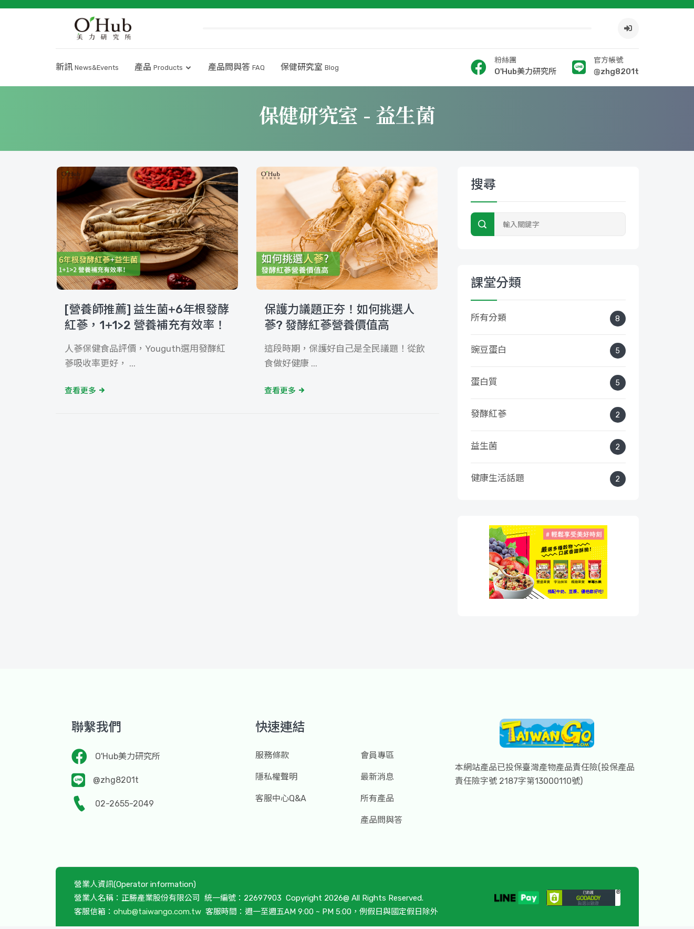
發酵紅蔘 (548, 417)
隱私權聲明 (276, 779)
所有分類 (548, 321)
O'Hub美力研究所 (127, 759)
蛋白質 (548, 385)
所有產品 (377, 801)
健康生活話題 (548, 481)
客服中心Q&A (280, 801)
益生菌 (548, 449)
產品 (158, 70)
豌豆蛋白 (548, 353)
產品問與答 (236, 70)
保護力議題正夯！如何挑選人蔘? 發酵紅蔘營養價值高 (339, 320)
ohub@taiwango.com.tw (157, 914)
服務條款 (272, 758)
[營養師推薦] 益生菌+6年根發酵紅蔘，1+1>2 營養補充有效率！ (147, 320)
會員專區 (377, 758)
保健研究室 (310, 70)
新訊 (87, 70)
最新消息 (377, 779)
